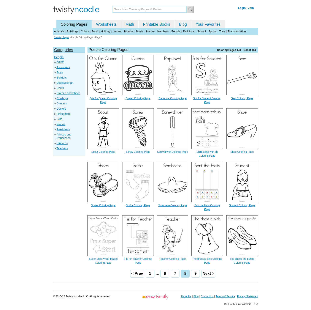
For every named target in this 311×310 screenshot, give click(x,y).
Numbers (163, 31)
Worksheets (106, 24)
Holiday (105, 31)
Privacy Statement (247, 296)
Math (129, 24)
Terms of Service (225, 296)
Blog (183, 24)
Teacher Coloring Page (172, 258)
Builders (62, 77)
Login (242, 7)
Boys (60, 72)
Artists (60, 62)
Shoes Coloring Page (103, 205)
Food (95, 31)
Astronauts (63, 67)
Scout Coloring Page (103, 151)
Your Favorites (208, 24)
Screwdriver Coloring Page (172, 151)
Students (62, 143)
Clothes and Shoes (68, 93)
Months (128, 31)
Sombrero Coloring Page (172, 205)
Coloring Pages (74, 24)
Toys (222, 31)
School (201, 31)
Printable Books (156, 24)
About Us (186, 296)
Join (251, 7)
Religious (188, 31)
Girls (59, 119)
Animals (59, 31)
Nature (150, 31)
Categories (63, 50)
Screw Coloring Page (138, 151)
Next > (208, 273)
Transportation (237, 31)
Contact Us (207, 296)
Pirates (61, 124)
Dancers (62, 103)
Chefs (60, 88)
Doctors (61, 108)
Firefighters (64, 113)
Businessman (65, 82)
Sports (212, 31)
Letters (117, 31)
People (175, 31)
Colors (85, 31)
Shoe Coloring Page (242, 151)
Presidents (63, 129)
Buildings (72, 31)
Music (139, 31)
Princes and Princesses (64, 136)
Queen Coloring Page (137, 98)
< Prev (137, 273)
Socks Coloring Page (138, 205)
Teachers (62, 148)
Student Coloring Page (242, 205)
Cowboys (62, 98)
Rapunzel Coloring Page (173, 98)
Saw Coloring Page (242, 98)
